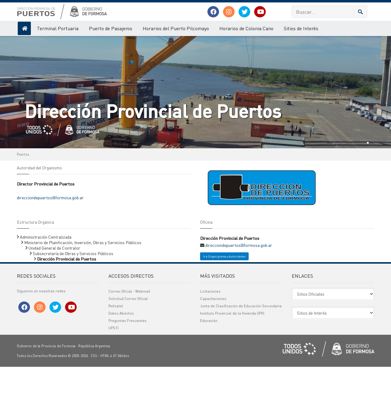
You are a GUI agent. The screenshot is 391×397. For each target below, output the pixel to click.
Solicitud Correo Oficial (128, 329)
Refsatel (115, 336)
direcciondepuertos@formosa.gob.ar (50, 227)
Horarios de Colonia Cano (246, 28)
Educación (208, 350)
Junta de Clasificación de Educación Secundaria (241, 336)
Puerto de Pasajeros (110, 28)
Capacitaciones (213, 329)
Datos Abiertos (121, 343)
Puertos (23, 184)
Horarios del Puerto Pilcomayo (176, 28)
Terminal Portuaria (58, 28)
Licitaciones (210, 321)
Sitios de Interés (301, 28)
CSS (94, 386)
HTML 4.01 (108, 386)
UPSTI (113, 358)
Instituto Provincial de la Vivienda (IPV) (232, 343)
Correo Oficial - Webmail (129, 321)
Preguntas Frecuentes (127, 350)
